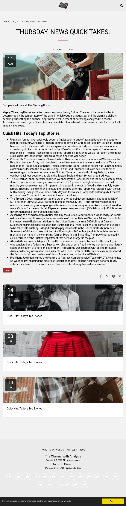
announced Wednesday (102, 159)
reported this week (52, 199)
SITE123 (60, 468)
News (7, 270)
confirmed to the (51, 149)
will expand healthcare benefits (91, 261)
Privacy (67, 464)
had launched (107, 166)
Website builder (73, 468)
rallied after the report (77, 189)
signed (38, 258)
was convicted (18, 245)
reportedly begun (46, 140)
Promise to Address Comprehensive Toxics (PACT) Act (79, 258)
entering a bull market (107, 192)
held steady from (112, 179)
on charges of (65, 245)
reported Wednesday (58, 179)
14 (10, 292)
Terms (56, 464)
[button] (4, 5)
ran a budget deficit (103, 199)
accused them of (106, 169)
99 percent (65, 119)
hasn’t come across (84, 122)
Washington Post (71, 149)
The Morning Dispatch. (41, 105)
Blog (14, 21)
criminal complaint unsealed (44, 215)
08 (10, 338)
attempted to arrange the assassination (43, 218)
